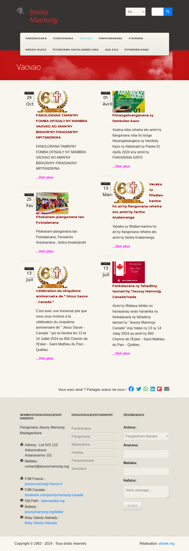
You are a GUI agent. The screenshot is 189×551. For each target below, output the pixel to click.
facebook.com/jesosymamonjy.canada (54, 495)
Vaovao (86, 38)
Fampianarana (110, 38)
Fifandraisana (137, 49)
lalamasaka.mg (53, 501)
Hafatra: (129, 480)
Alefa (132, 505)
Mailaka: (130, 463)
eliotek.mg (166, 543)
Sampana (79, 468)
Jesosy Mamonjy (44, 15)
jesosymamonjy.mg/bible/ (44, 512)
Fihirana (136, 38)
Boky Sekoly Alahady (41, 523)
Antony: (129, 427)
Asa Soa (111, 49)
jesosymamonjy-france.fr (44, 484)
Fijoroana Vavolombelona (76, 49)
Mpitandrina (81, 444)
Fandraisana (36, 38)
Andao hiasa (36, 49)
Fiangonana (63, 38)
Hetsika (77, 452)
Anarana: (130, 445)
